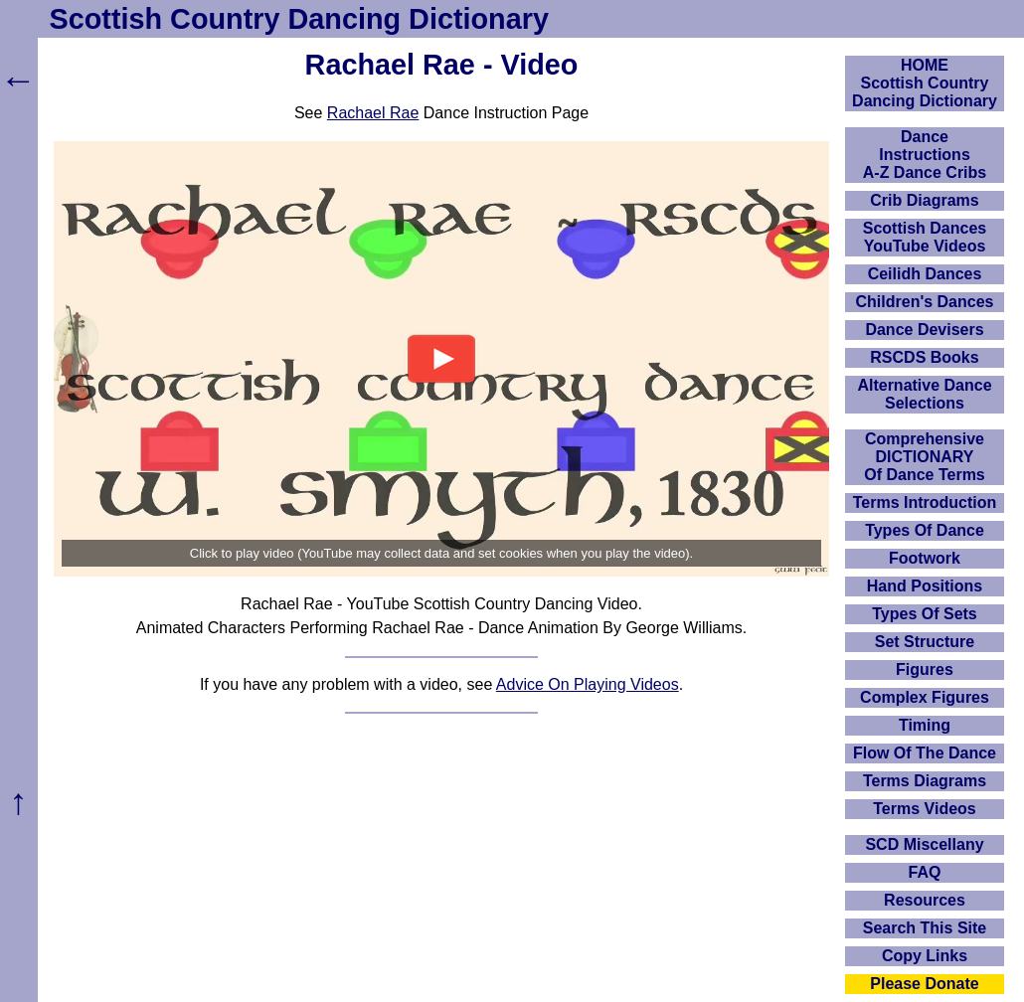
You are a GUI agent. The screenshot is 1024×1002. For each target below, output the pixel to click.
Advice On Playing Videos (587, 684)
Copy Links (924, 955)
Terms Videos (924, 808)
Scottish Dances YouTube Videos (924, 237)
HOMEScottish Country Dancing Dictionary (924, 83)
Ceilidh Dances (925, 273)
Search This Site (925, 927)
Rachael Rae (373, 112)
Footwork (924, 558)
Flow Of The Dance (924, 753)
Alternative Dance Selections (924, 394)
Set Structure (924, 641)
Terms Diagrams (924, 780)
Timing (924, 725)
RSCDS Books (924, 357)
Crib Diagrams (924, 200)
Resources (924, 900)
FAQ (925, 872)
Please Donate (924, 983)
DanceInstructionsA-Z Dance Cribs (924, 154)
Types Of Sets (924, 613)
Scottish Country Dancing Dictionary (299, 19)
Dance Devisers (924, 329)
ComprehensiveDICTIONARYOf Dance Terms (924, 456)
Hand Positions (924, 586)
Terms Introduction (925, 502)
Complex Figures (924, 697)
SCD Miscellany (924, 844)
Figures (924, 669)
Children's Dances (925, 301)
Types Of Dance (924, 530)
